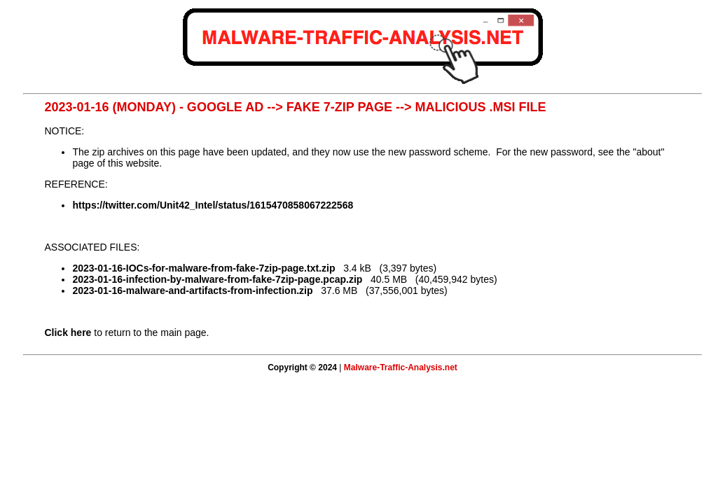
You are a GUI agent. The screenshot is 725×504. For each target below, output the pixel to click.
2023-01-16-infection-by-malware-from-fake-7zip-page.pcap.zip (217, 279)
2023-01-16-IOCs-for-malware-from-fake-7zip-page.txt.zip (203, 268)
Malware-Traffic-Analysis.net (400, 367)
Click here (67, 332)
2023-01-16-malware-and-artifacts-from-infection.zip (192, 290)
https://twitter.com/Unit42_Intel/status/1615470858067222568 (212, 205)
